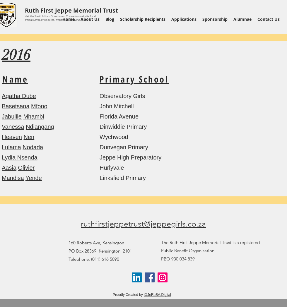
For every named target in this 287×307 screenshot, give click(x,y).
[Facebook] (150, 277)
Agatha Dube (19, 96)
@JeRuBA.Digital (157, 295)
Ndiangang (40, 127)
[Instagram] (163, 277)
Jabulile (12, 116)
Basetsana (16, 106)
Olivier (26, 167)
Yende (33, 178)
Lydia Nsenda (19, 157)
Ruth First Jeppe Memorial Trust (71, 10)
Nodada (33, 147)
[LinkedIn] (137, 277)
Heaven (12, 137)
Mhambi (33, 116)
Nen (29, 137)
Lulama (11, 147)
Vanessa (13, 127)
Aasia (9, 167)
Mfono (39, 106)
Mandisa (13, 178)
